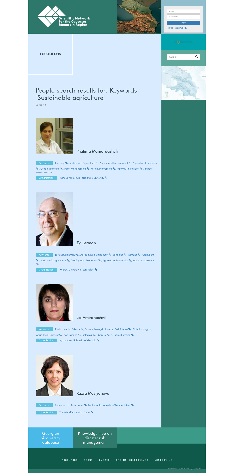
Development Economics (86, 260)
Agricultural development (96, 254)
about (88, 460)
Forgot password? (177, 27)
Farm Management (77, 168)
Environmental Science (69, 329)
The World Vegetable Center (76, 412)
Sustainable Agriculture (84, 163)
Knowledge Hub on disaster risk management (95, 437)
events (104, 460)
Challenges (79, 404)
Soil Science (123, 329)
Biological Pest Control (96, 334)
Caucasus (62, 404)
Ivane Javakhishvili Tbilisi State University (83, 177)
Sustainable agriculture (55, 260)
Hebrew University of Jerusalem (78, 269)
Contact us (163, 460)
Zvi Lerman (86, 243)
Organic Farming (52, 168)
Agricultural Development (116, 163)
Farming (62, 163)
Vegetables (126, 404)
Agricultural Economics (117, 260)
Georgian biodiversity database (50, 437)
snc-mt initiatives (132, 460)
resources (50, 53)
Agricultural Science (49, 334)
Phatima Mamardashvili (97, 151)
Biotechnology (142, 329)
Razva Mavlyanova (92, 393)
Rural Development (103, 168)
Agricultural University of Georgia (79, 340)
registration (183, 42)
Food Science (72, 334)
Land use (120, 254)
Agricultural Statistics (130, 168)
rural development (67, 254)
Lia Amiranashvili (91, 317)
